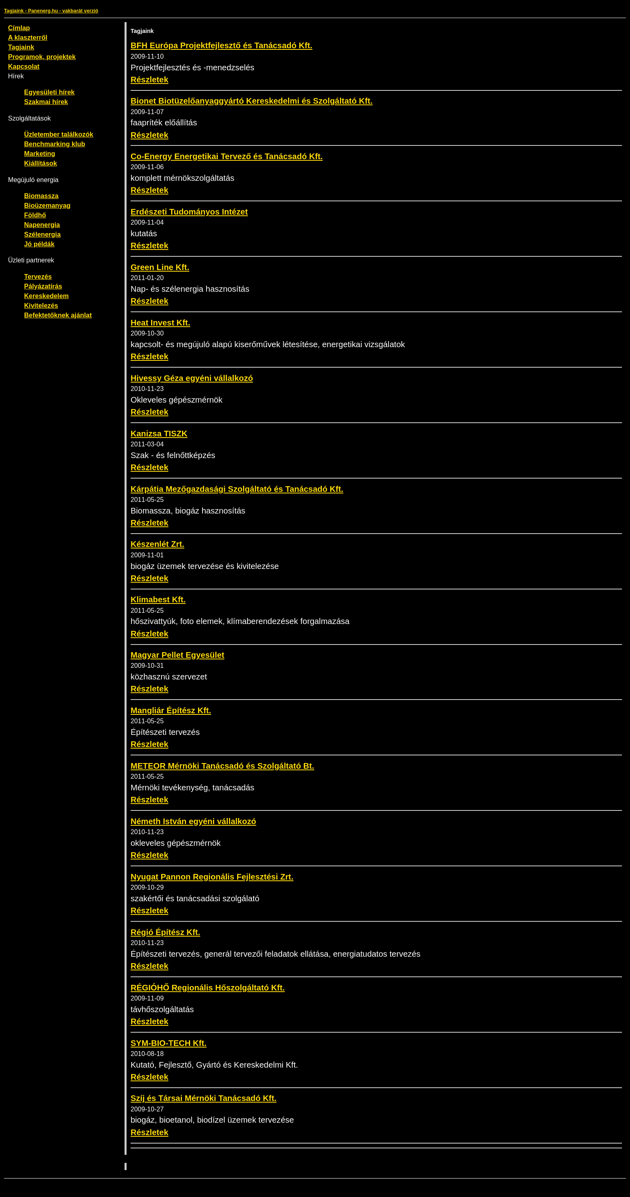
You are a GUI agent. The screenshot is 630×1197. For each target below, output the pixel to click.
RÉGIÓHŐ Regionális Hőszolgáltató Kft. (208, 987)
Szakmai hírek (46, 101)
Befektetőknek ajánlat (58, 315)
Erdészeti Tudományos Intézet (189, 211)
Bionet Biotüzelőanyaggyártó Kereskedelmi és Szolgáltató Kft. (251, 100)
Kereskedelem (46, 295)
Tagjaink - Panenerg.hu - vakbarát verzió (51, 11)
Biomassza (41, 195)
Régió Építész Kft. (165, 932)
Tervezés (38, 276)
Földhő (35, 215)
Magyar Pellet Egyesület (177, 655)
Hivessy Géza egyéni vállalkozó (192, 378)
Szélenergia (42, 234)
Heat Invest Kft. (160, 322)
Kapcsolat (23, 66)
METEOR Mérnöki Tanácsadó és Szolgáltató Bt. (222, 765)
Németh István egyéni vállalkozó (193, 821)
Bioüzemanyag (47, 205)
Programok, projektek (42, 56)
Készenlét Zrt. (157, 544)
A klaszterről (27, 37)
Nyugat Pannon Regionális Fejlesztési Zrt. (212, 876)
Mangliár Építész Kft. (171, 710)
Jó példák (39, 244)
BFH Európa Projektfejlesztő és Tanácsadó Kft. (222, 45)
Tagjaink (21, 47)
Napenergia (42, 224)
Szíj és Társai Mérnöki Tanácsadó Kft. (203, 1098)
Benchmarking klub (54, 143)
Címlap (19, 27)
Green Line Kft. (160, 267)
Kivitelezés (41, 305)
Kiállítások (40, 163)
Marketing (39, 153)
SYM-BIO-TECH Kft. (169, 1043)
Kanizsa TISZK (159, 433)
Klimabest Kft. (158, 599)
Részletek (149, 79)
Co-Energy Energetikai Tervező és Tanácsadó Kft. (227, 156)
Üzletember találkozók (58, 134)
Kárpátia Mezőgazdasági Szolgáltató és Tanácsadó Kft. (237, 489)
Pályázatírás (43, 286)
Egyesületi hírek (49, 92)
